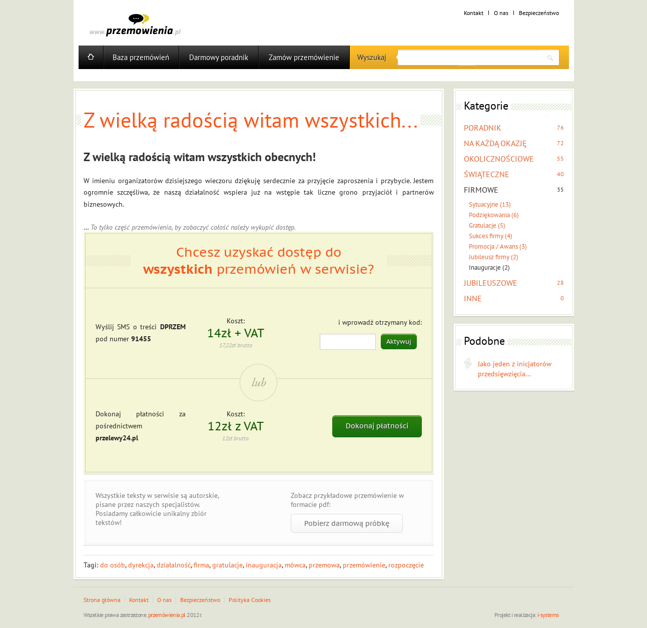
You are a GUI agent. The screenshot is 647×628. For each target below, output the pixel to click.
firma (201, 564)
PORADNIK (482, 128)
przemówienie (364, 564)
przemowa (324, 564)
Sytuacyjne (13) (490, 204)
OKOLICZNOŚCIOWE (499, 159)
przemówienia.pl (167, 614)
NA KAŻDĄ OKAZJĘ (495, 143)
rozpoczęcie (406, 564)
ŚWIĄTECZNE (486, 174)
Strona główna (102, 599)
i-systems (548, 614)
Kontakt (473, 13)
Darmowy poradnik (218, 57)
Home (91, 57)
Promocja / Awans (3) (498, 246)
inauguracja (264, 564)
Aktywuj (398, 341)
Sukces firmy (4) (490, 236)
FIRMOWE (481, 190)
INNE (473, 298)
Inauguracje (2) (489, 267)
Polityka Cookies (250, 599)
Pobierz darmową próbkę (346, 523)
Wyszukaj (371, 57)
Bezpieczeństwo (539, 13)
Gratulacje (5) (487, 225)
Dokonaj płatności (377, 425)
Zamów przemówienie (304, 57)
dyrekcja (141, 564)
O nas (501, 13)
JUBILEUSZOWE (490, 283)
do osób (112, 564)
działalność (174, 564)
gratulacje (227, 564)
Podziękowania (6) (494, 215)
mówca (295, 564)
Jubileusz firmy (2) (493, 257)
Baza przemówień (141, 57)
